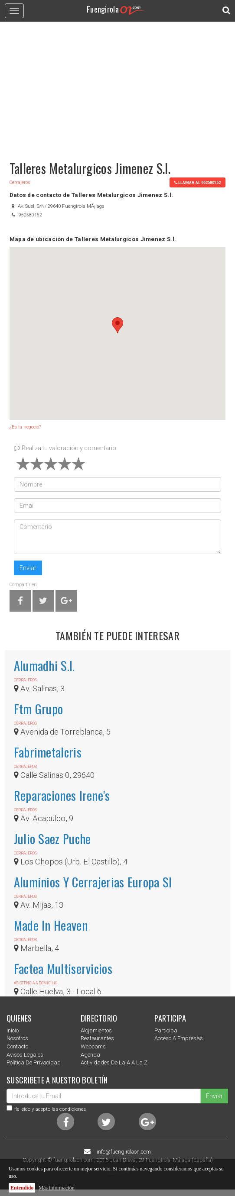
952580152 (30, 215)
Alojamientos (96, 1030)
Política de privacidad (34, 1062)
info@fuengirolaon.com (124, 1152)
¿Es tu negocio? (25, 427)
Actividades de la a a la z (114, 1062)
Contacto (17, 1046)
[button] (117, 325)
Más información (56, 1188)
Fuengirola (117, 9)
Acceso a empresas (178, 1038)
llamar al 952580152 (197, 182)
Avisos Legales (25, 1054)
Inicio (13, 1030)
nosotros (17, 1038)
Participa (165, 1030)
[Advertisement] (117, 87)
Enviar (28, 567)
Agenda (90, 1054)
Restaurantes (97, 1038)
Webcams (93, 1046)
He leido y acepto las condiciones (49, 1109)
